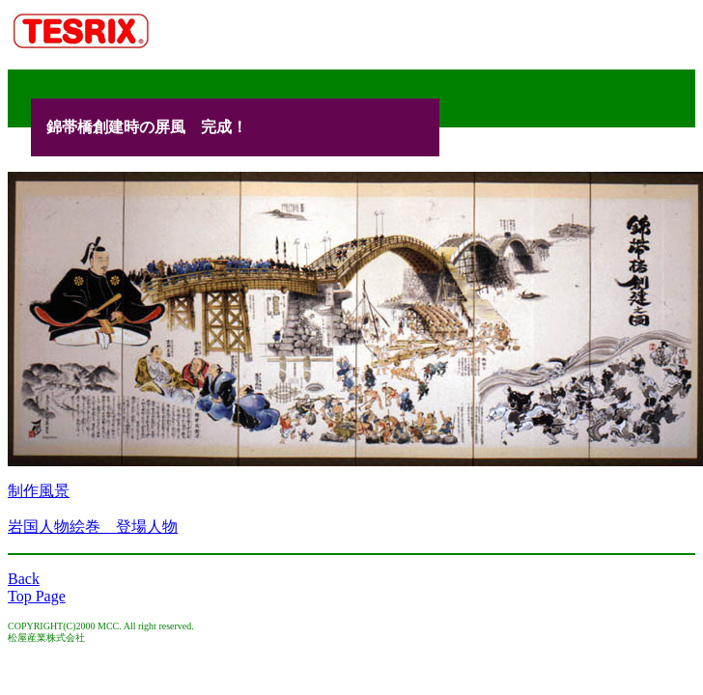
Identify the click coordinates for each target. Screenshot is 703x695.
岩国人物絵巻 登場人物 (93, 526)
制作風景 (39, 491)
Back (24, 578)
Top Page (37, 596)
